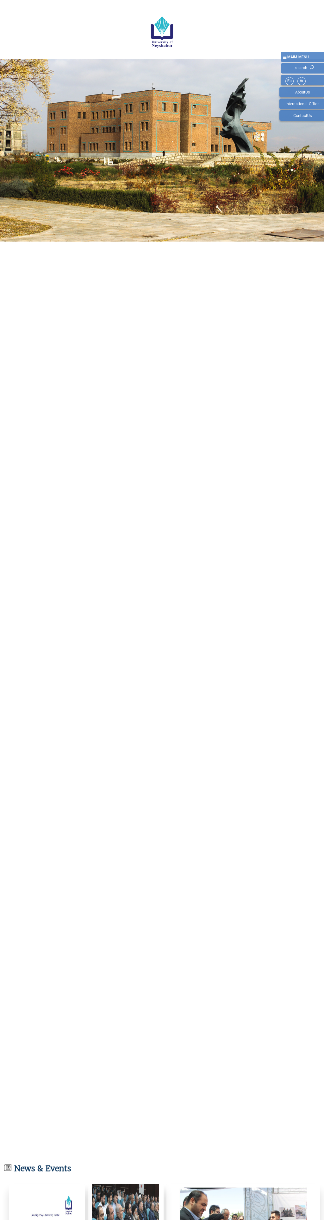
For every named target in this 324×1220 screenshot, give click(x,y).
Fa (289, 81)
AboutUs (302, 92)
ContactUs (302, 116)
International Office (302, 104)
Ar (301, 81)
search (301, 68)
